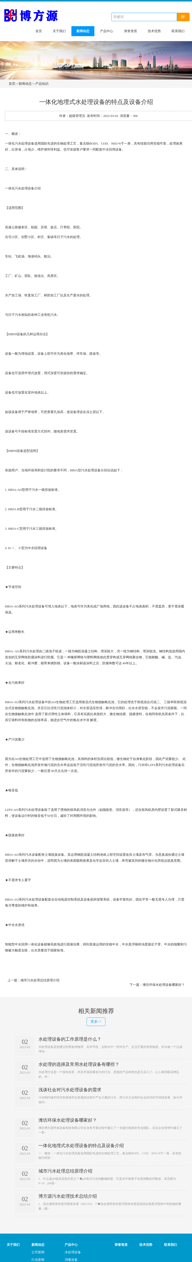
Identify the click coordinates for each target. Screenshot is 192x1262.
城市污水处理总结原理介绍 (39, 980)
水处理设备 (73, 1252)
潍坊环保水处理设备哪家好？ (164, 985)
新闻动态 (82, 31)
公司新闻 (37, 1252)
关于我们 (59, 31)
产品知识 (41, 83)
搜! (183, 17)
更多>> (96, 1021)
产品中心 (106, 31)
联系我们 (178, 31)
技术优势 (154, 31)
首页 (38, 31)
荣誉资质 (130, 31)
